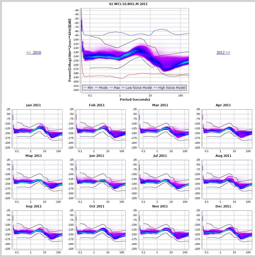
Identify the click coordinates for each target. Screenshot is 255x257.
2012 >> (223, 52)
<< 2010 (33, 52)
